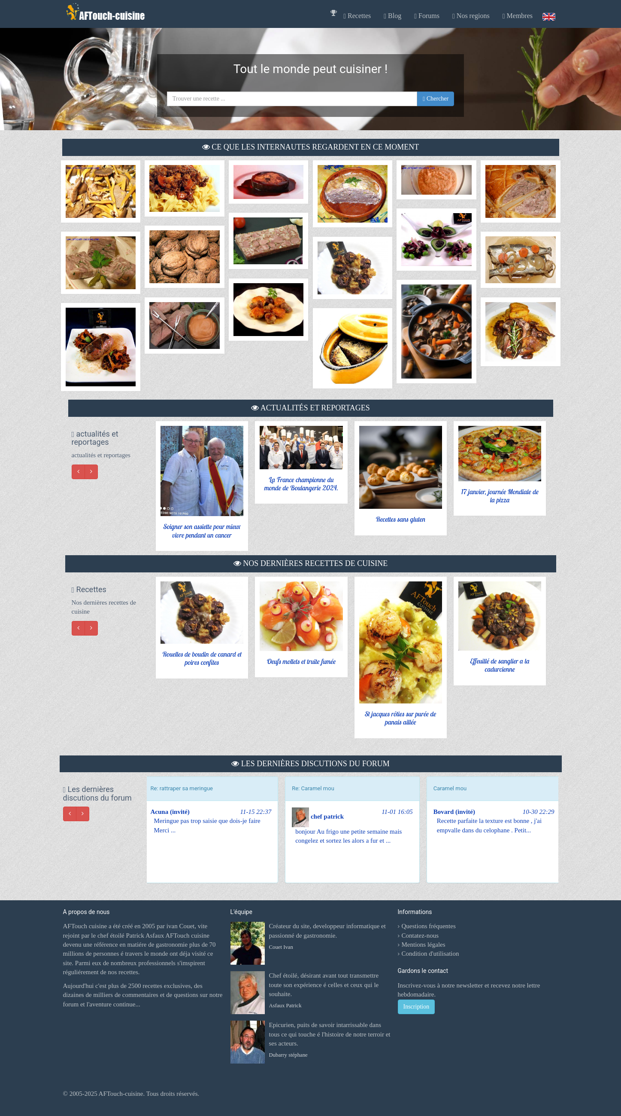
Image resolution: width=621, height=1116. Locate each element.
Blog (392, 16)
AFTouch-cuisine (120, 1093)
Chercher (435, 98)
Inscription (416, 1006)
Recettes (357, 16)
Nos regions (471, 16)
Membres (518, 16)
